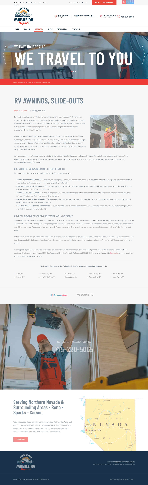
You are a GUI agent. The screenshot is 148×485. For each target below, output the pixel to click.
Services (38, 29)
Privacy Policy (16, 479)
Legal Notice (26, 479)
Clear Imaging (124, 479)
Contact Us (76, 29)
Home (17, 29)
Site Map (34, 479)
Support (133, 479)
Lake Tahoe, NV (118, 278)
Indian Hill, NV (118, 275)
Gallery (49, 29)
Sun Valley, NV (70, 275)
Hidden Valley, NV (71, 278)
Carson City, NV (46, 275)
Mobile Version (42, 479)
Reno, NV (19, 275)
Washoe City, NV (95, 278)
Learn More (19, 439)
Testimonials (62, 29)
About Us (27, 29)
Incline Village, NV (95, 275)
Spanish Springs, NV (48, 278)
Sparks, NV (20, 278)
